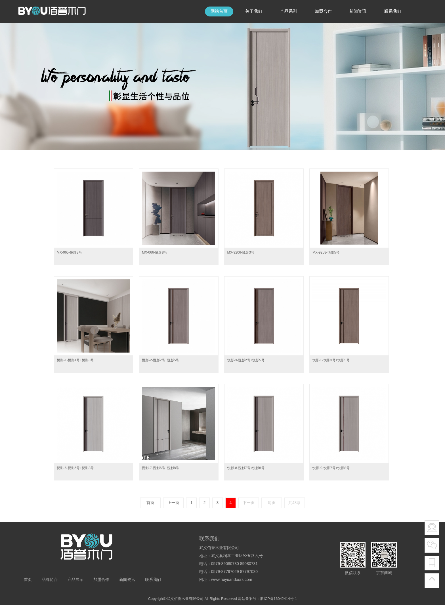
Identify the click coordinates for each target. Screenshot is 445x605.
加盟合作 (101, 579)
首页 (28, 579)
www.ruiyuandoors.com (231, 579)
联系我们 (153, 579)
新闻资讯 (127, 579)
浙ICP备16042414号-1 (278, 598)
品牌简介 (50, 579)
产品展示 (75, 579)
